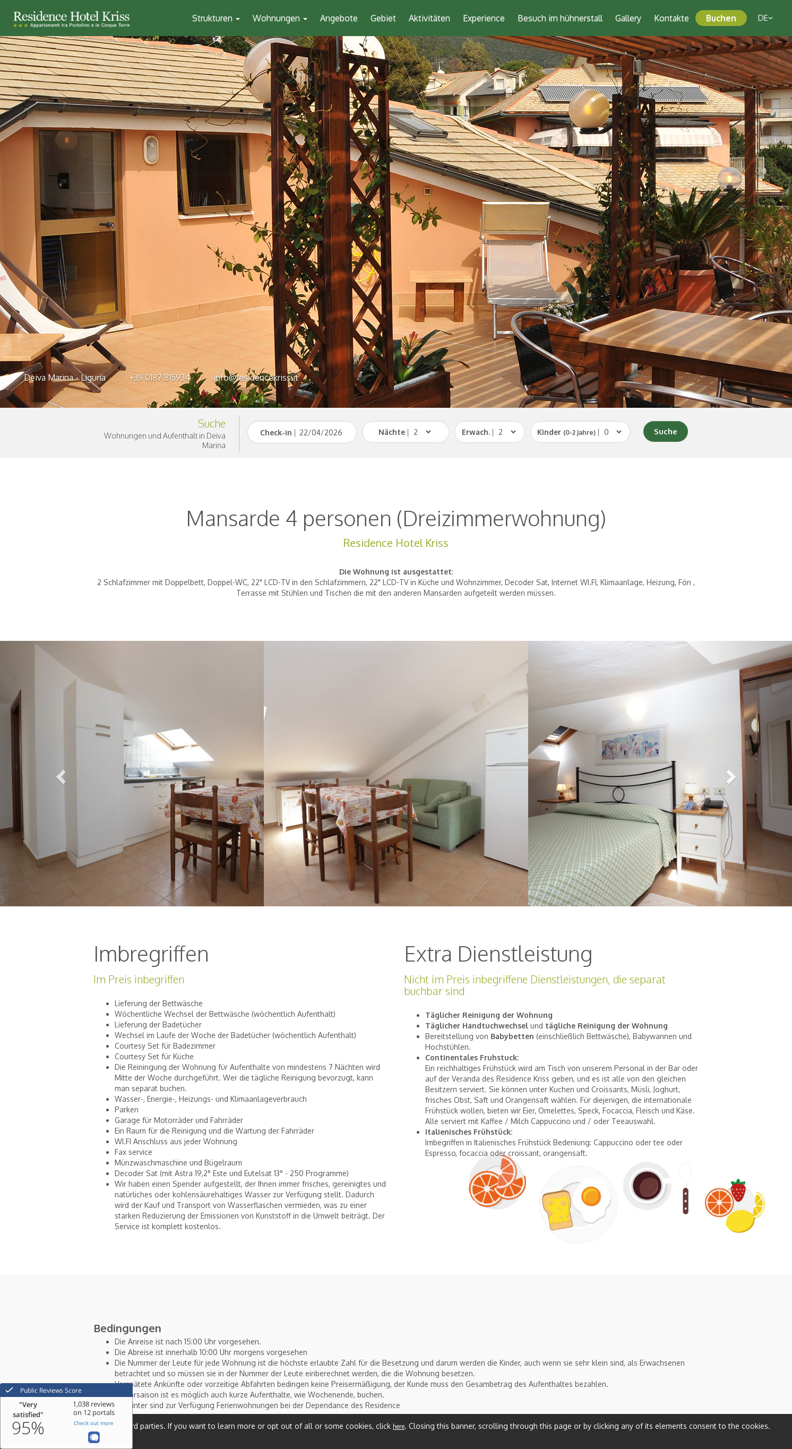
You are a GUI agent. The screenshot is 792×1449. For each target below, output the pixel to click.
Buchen (721, 18)
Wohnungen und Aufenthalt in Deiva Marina (165, 440)
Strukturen (216, 18)
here (398, 1426)
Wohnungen (280, 18)
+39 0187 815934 (159, 377)
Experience (484, 18)
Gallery (628, 18)
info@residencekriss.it (255, 377)
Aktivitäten (429, 18)
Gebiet (383, 18)
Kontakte (671, 18)
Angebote (339, 18)
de (765, 18)
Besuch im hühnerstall (560, 18)
